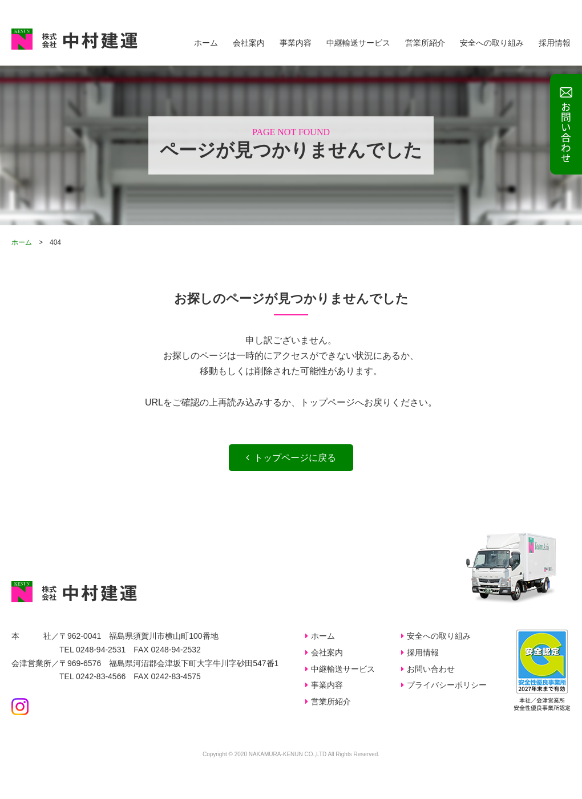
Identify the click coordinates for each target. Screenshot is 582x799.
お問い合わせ (431, 669)
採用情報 (555, 42)
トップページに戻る (291, 458)
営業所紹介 (425, 42)
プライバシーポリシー (447, 685)
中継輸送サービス (358, 42)
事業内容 (296, 42)
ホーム (206, 42)
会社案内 (249, 42)
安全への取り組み (492, 42)
